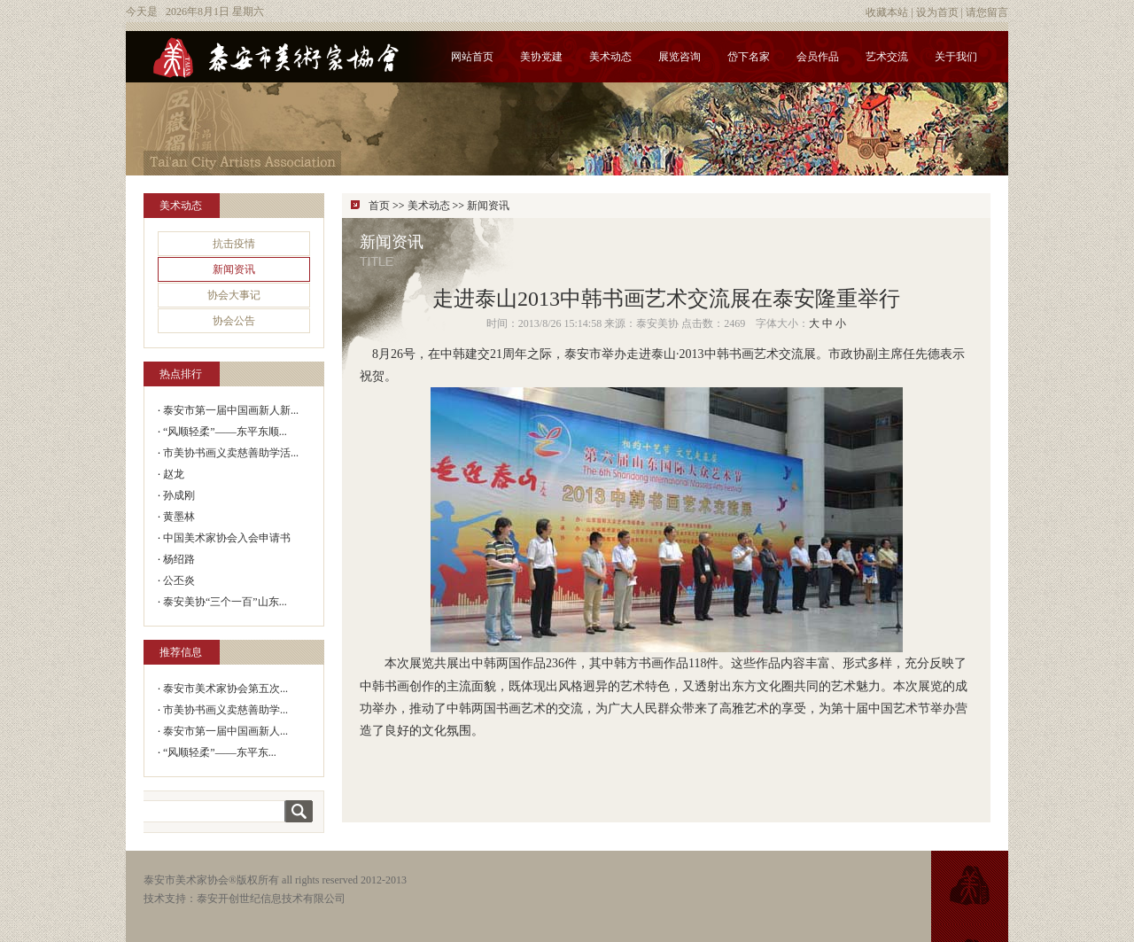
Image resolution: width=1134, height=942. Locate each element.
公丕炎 (179, 580)
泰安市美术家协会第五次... (225, 688)
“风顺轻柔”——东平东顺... (225, 431)
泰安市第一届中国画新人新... (231, 410)
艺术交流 (887, 57)
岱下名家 (748, 57)
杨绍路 (179, 559)
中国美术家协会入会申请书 (227, 538)
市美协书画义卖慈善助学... (225, 710)
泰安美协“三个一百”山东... (225, 602)
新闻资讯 (234, 269)
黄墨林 (179, 516)
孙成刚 (179, 495)
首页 (379, 205)
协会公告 (234, 321)
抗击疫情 (234, 243)
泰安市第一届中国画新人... (225, 731)
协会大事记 (233, 295)
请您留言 (987, 12)
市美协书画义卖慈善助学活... (231, 453)
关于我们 (956, 57)
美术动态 (610, 57)
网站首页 (472, 57)
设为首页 (937, 12)
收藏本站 (887, 12)
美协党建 (541, 57)
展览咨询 (679, 57)
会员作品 (817, 57)
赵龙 (173, 474)
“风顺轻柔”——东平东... (219, 752)
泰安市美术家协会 (186, 880)
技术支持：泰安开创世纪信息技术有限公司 (245, 898)
